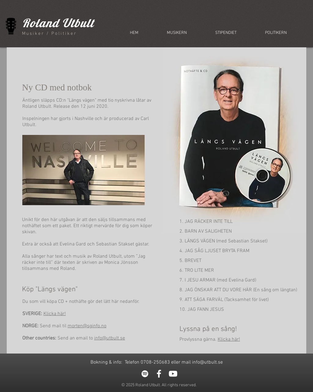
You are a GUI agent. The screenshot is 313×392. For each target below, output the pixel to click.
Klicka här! (54, 314)
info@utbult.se (109, 338)
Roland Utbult (58, 23)
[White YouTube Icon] (173, 373)
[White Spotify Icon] (145, 373)
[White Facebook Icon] (159, 373)
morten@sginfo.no (87, 326)
